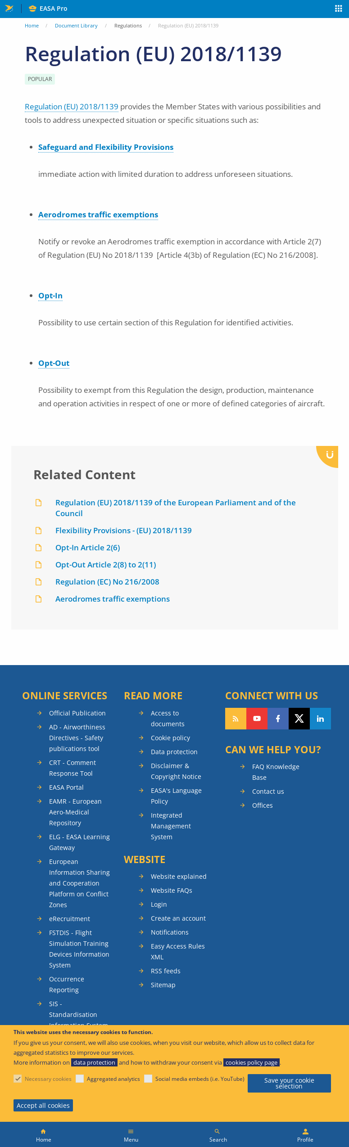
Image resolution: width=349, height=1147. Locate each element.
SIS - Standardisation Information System (78, 1014)
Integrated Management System (171, 826)
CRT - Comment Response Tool (72, 768)
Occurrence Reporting (66, 984)
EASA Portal (66, 787)
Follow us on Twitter (299, 718)
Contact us (268, 791)
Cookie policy (170, 737)
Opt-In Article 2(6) (87, 547)
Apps (339, 9)
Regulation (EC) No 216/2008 (107, 581)
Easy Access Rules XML (178, 951)
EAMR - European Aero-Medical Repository (75, 812)
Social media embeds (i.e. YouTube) (200, 1079)
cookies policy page (251, 1062)
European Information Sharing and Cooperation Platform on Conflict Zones (79, 883)
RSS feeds (166, 971)
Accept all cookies (43, 1105)
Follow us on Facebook (278, 718)
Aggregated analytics (113, 1079)
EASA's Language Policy (176, 795)
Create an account (178, 918)
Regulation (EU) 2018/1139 (71, 106)
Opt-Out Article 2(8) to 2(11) (105, 564)
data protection (94, 1062)
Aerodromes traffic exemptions (98, 214)
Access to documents (168, 718)
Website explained (179, 876)
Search (218, 1139)
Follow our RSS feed (235, 718)
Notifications (170, 932)
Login (159, 904)
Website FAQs (171, 890)
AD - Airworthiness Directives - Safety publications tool (77, 738)
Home (32, 25)
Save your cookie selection (289, 1083)
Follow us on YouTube (256, 718)
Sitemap (163, 985)
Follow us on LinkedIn (320, 718)
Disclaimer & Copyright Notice (176, 771)
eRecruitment (69, 918)
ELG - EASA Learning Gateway (79, 842)
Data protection (174, 751)
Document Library (76, 25)
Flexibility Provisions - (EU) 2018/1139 (123, 530)
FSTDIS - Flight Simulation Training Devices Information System (79, 948)
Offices (262, 805)
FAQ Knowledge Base (275, 772)
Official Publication (77, 713)
